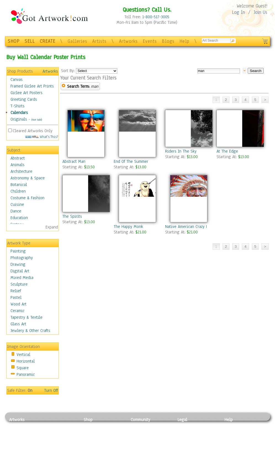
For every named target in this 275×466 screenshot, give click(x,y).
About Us (232, 438)
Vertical (23, 354)
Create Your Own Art (101, 463)
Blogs (168, 41)
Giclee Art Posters (26, 92)
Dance (15, 211)
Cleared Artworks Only (32, 131)
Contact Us (234, 425)
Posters (90, 438)
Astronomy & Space (27, 178)
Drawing (17, 264)
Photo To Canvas (98, 425)
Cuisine (17, 204)
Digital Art (19, 271)
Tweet (229, 463)
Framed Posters (97, 432)
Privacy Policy (190, 425)
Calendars (19, 112)
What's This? (41, 136)
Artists (99, 41)
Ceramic (17, 310)
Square (23, 368)
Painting (18, 251)
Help (184, 41)
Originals (18, 119)
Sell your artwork (146, 450)
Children (18, 191)
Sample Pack (235, 432)
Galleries (77, 41)
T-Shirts (17, 106)
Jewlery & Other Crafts (30, 330)
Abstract (17, 158)
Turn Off (51, 390)
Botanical (18, 184)
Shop (88, 419)
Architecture (21, 171)
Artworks (128, 41)
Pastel (16, 297)
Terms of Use (189, 432)
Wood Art (18, 304)
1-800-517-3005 (155, 17)
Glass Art (18, 324)
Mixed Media (21, 277)
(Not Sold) (36, 119)
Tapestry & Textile (26, 317)
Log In (238, 12)
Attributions (187, 438)
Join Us (260, 12)
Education (19, 217)
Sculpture (19, 284)
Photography (21, 257)
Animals (17, 164)
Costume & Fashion (27, 198)
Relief (15, 291)
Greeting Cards (23, 99)
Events (150, 41)
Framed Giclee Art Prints (32, 86)
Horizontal (26, 361)
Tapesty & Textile (60, 450)
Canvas (16, 79)
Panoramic (26, 374)
